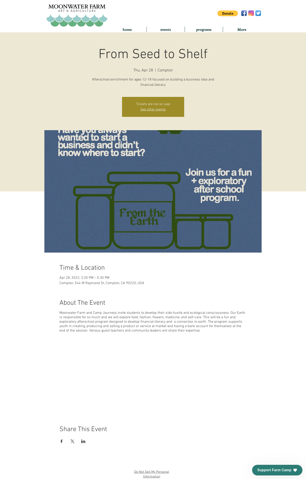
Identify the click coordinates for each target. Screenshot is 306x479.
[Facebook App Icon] (244, 13)
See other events (153, 109)
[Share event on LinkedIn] (83, 441)
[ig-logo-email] (251, 13)
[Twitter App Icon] (258, 13)
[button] (227, 13)
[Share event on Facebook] (61, 441)
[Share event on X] (72, 441)
